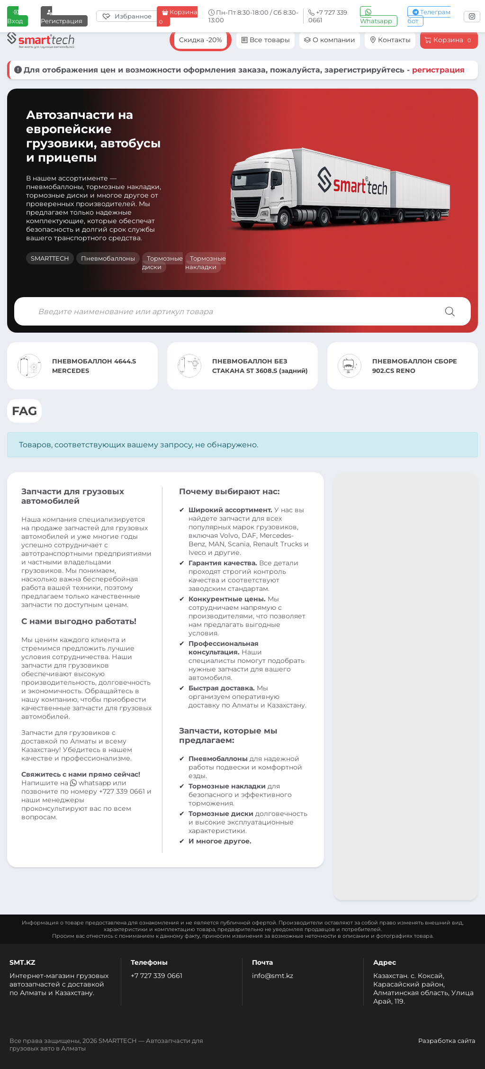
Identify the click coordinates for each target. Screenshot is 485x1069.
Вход (15, 16)
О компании (329, 40)
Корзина (177, 16)
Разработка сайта (447, 1040)
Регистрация (61, 16)
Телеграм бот (428, 16)
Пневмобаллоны (108, 258)
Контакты (390, 40)
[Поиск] (450, 311)
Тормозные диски (162, 262)
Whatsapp (376, 16)
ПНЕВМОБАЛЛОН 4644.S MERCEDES (94, 365)
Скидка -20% (200, 40)
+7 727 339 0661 (156, 975)
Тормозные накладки (205, 262)
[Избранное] (129, 16)
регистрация (438, 69)
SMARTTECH (50, 258)
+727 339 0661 (122, 791)
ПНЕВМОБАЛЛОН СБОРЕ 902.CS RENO (414, 365)
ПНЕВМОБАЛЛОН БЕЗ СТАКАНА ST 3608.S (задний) (260, 365)
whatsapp (91, 783)
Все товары (265, 40)
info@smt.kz (272, 975)
